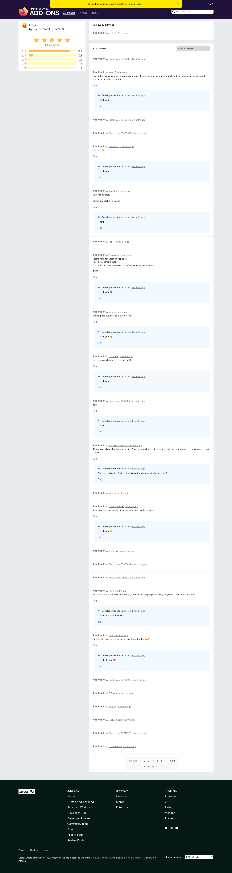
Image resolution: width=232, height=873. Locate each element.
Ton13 (112, 241)
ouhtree (112, 33)
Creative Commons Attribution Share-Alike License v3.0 (118, 857)
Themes (82, 12)
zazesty (112, 706)
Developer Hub (76, 812)
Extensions (69, 12)
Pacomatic (114, 255)
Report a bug (75, 834)
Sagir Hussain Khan (118, 445)
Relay (168, 807)
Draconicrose (115, 746)
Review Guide (75, 840)
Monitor (170, 812)
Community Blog (77, 823)
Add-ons (73, 791)
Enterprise (122, 807)
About (71, 796)
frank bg (113, 191)
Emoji (32, 25)
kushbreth (114, 356)
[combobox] (192, 12)
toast (111, 72)
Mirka (111, 493)
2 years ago (123, 33)
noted (46, 857)
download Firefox (134, 4)
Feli (110, 591)
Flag (95, 85)
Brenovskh (114, 551)
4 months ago (126, 356)
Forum (71, 829)
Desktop (121, 796)
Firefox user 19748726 (120, 733)
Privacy (22, 850)
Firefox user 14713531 (119, 59)
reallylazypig (115, 720)
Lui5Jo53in (114, 146)
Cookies (34, 850)
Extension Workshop (79, 807)
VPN (167, 801)
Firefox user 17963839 (120, 564)
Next (172, 760)
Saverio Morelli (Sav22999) (49, 29)
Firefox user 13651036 (120, 577)
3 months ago (138, 59)
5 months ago (129, 720)
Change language (173, 857)
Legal (45, 850)
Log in (211, 3)
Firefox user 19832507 (120, 401)
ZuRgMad (113, 693)
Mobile (120, 801)
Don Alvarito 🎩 (116, 506)
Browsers (170, 796)
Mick (111, 635)
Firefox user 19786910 (120, 680)
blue (111, 312)
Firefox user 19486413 (120, 120)
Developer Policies (78, 818)
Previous (132, 760)
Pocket (169, 818)
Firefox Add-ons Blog (80, 801)
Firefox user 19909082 (120, 133)
